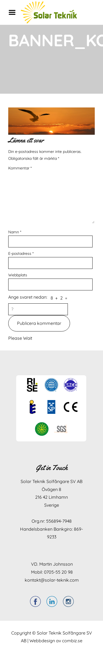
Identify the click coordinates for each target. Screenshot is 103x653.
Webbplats (17, 274)
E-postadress (21, 253)
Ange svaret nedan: (27, 297)
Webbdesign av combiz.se (55, 640)
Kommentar (20, 168)
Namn (14, 232)
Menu (14, 12)
